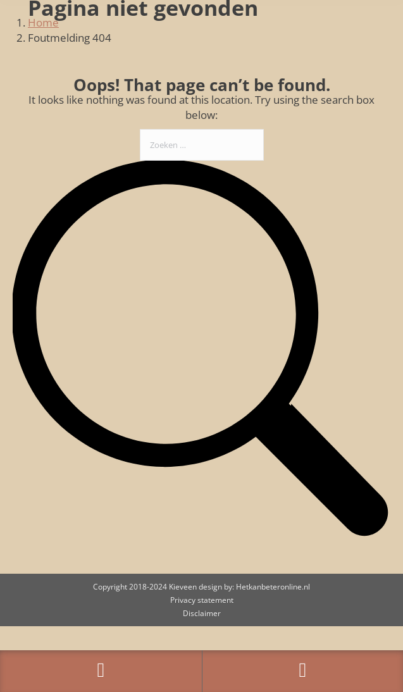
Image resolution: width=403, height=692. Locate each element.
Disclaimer (202, 613)
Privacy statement (201, 600)
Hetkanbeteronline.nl (273, 586)
